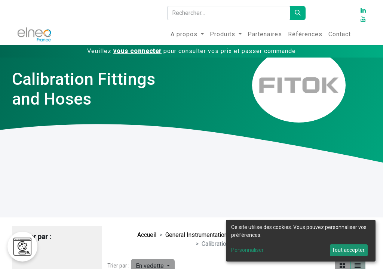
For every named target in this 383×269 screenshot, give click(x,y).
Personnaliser (247, 250)
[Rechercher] (298, 13)
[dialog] (301, 241)
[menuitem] (187, 34)
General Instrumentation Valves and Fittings (222, 234)
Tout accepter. (348, 250)
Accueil (146, 234)
